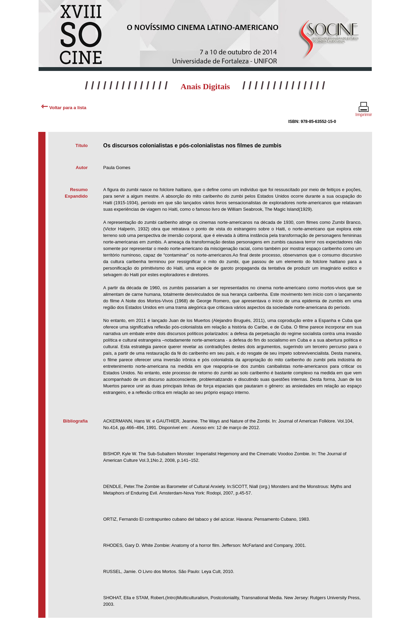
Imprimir (364, 111)
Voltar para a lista (63, 107)
